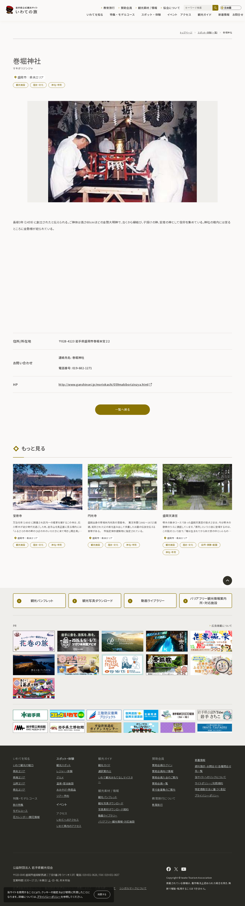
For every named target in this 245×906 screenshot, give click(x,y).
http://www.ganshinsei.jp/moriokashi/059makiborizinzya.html (105, 384)
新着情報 (223, 15)
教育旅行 (109, 8)
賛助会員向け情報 (162, 771)
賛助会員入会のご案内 (165, 777)
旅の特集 (18, 805)
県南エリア (19, 777)
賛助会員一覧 (160, 783)
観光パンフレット (107, 797)
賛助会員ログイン (162, 765)
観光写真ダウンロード (110, 803)
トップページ (186, 32)
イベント (172, 15)
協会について (171, 8)
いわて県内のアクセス (68, 826)
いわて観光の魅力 (23, 765)
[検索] (215, 8)
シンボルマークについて (133, 888)
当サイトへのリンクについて (210, 777)
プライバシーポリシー (49, 897)
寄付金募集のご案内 (163, 789)
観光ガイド (206, 15)
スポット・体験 (152, 15)
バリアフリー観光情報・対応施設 (116, 821)
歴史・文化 (38, 84)
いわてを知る (97, 15)
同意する (102, 894)
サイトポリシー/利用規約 (209, 783)
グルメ (60, 777)
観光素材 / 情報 (147, 8)
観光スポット (63, 765)
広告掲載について (222, 625)
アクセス (187, 15)
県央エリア (19, 771)
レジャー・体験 (64, 771)
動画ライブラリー (107, 815)
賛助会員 (126, 8)
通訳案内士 (104, 771)
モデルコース (20, 811)
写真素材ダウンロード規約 (113, 809)
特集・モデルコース (124, 15)
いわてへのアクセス (67, 819)
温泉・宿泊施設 (65, 783)
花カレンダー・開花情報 (26, 817)
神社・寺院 (56, 84)
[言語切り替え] (230, 8)
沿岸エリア (19, 783)
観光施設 (20, 84)
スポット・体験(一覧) (207, 32)
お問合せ (237, 15)
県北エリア (19, 789)
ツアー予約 (62, 796)
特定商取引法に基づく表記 (210, 789)
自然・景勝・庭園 (209, 544)
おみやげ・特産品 (66, 789)
